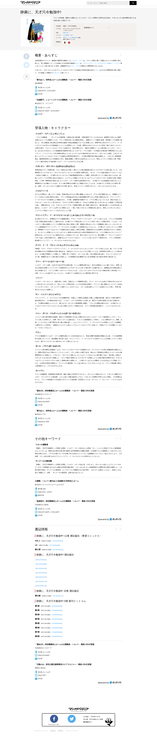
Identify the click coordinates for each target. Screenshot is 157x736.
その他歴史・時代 (68, 35)
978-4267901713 (41, 581)
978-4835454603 (57, 606)
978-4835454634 (57, 619)
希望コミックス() (70, 37)
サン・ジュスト (115, 63)
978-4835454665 (57, 632)
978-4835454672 (57, 636)
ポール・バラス (74, 66)
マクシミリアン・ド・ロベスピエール (96, 63)
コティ (77, 63)
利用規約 (60, 730)
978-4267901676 (41, 568)
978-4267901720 (41, 586)
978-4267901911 (58, 549)
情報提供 (53, 730)
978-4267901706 (41, 577)
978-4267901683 (41, 573)
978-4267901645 (57, 541)
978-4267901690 (54, 545)
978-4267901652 (41, 560)
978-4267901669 (41, 564)
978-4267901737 (58, 596)
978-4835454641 (57, 623)
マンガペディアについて (41, 730)
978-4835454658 (57, 628)
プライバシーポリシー (71, 730)
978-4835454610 (57, 610)
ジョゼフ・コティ (77, 60)
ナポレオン (56, 73)
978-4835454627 (57, 614)
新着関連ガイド (89, 27)
